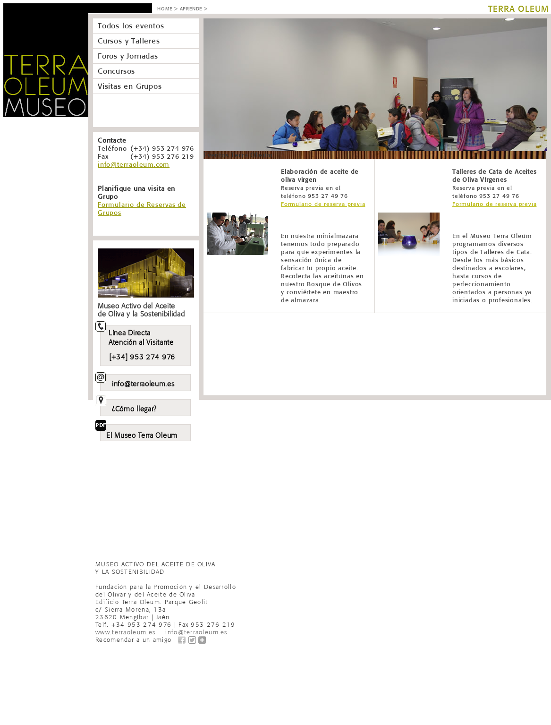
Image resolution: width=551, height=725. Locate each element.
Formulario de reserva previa (323, 203)
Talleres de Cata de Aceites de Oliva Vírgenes (494, 183)
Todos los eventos (131, 25)
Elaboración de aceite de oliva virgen (319, 183)
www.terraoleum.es (125, 631)
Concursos (116, 71)
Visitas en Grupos (130, 86)
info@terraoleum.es (143, 382)
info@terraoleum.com (134, 164)
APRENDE (191, 9)
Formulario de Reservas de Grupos (142, 208)
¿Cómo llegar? (134, 407)
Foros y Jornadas (128, 55)
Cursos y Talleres (129, 40)
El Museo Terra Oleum (142, 434)
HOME (164, 9)
